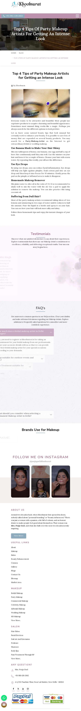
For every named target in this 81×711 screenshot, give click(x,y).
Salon (13, 555)
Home (13, 53)
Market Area (16, 582)
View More (18, 535)
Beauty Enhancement (20, 559)
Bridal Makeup (17, 593)
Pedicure (14, 643)
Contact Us (15, 574)
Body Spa (15, 651)
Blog (21, 53)
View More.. (16, 620)
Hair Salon (15, 631)
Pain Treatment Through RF (22, 655)
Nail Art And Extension (20, 639)
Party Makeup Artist (34, 141)
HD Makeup (16, 616)
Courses (14, 563)
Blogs (13, 571)
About (13, 547)
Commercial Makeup (19, 601)
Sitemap (14, 578)
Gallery (14, 567)
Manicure (15, 647)
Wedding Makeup (18, 613)
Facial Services (17, 635)
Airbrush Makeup (18, 609)
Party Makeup (16, 597)
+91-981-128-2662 (13, 16)
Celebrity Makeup (18, 605)
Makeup (14, 551)
